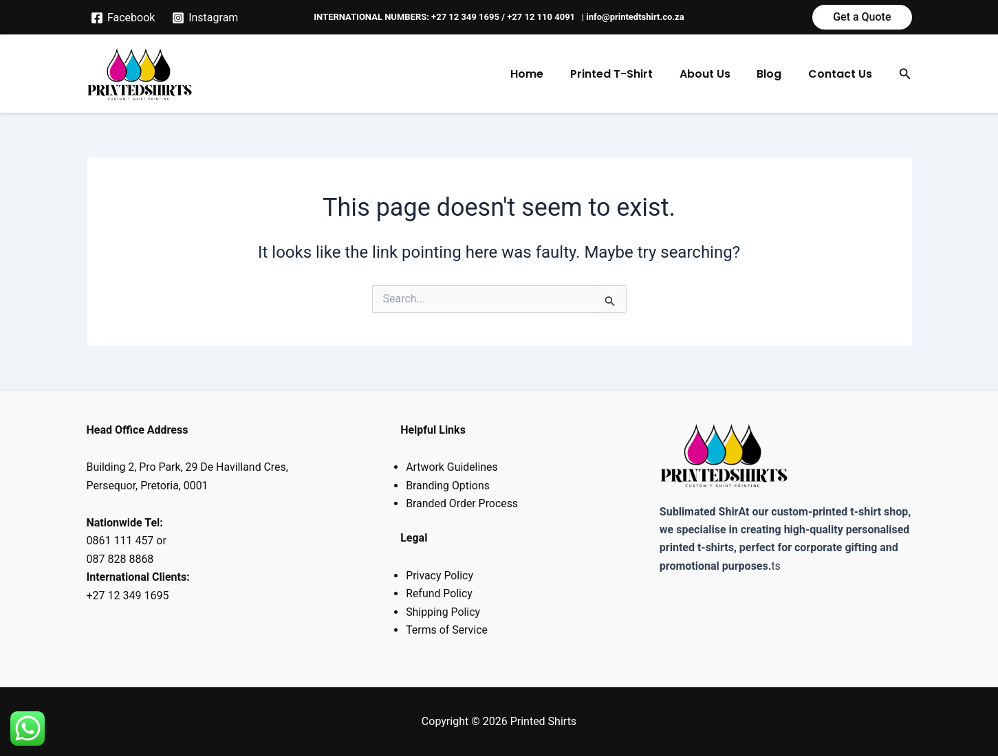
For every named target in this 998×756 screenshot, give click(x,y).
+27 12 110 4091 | (546, 17)
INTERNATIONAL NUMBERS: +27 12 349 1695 (406, 17)
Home (547, 74)
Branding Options (448, 485)
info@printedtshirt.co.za (635, 17)
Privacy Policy (440, 575)
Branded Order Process (462, 503)
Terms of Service (447, 629)
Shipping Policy (443, 612)
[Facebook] (123, 18)
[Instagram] (205, 18)
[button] (861, 17)
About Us (716, 74)
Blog (775, 74)
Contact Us (842, 74)
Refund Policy (439, 593)
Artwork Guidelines (452, 467)
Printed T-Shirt (627, 74)
